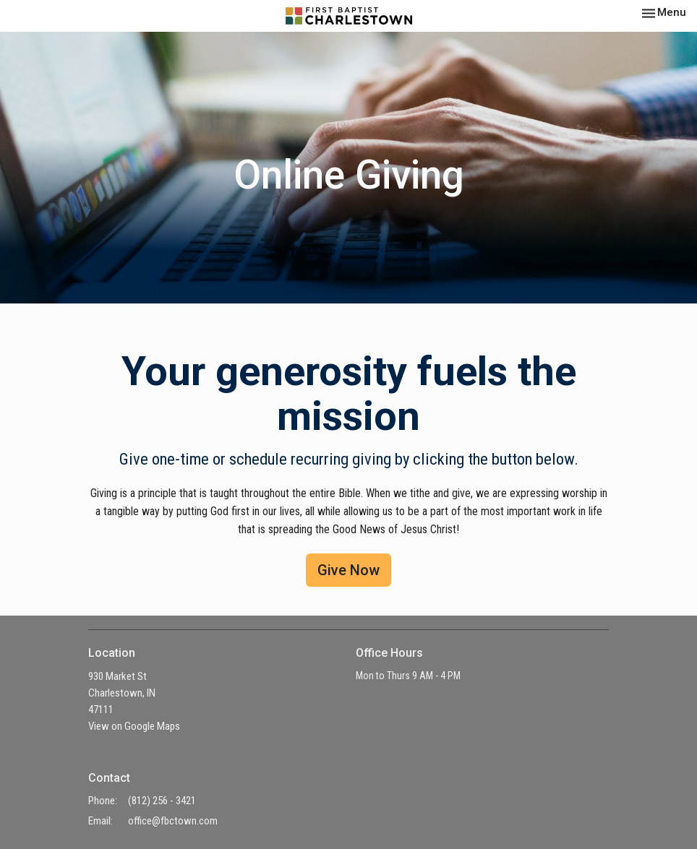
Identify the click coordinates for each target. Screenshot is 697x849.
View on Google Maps (134, 726)
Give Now (348, 570)
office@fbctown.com (173, 820)
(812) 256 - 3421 (162, 800)
